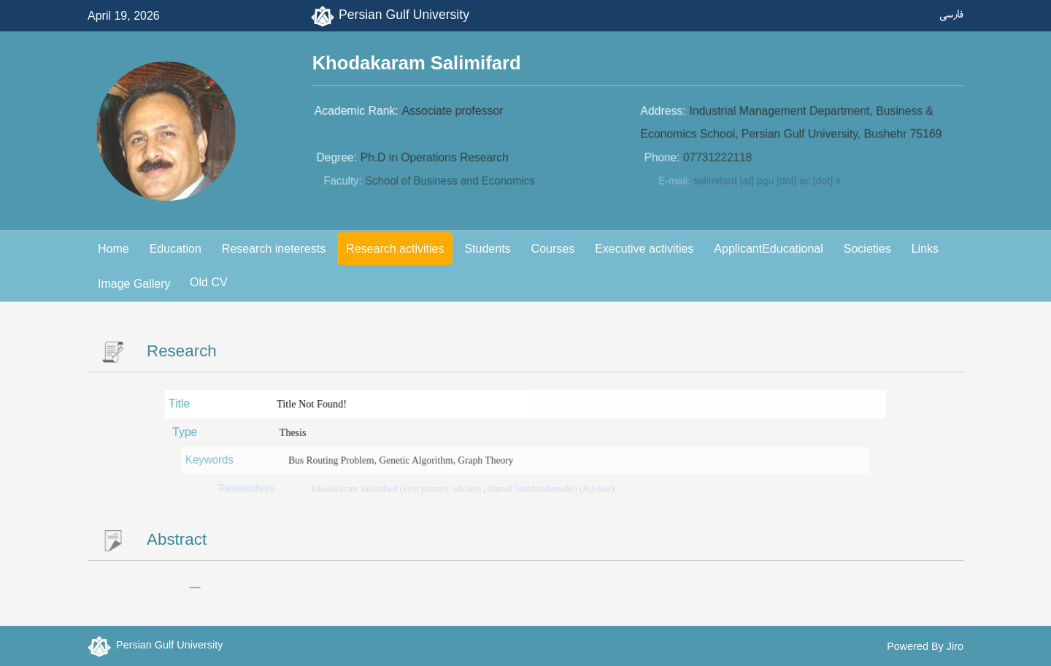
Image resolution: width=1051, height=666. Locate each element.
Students (487, 248)
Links (925, 248)
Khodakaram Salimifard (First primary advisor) (403, 489)
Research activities (395, 248)
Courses (553, 248)
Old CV (209, 282)
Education (175, 248)
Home (113, 248)
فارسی (951, 14)
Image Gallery (134, 284)
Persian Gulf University (404, 14)
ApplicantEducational (768, 248)
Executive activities (644, 248)
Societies (867, 248)
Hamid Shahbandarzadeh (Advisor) (550, 489)
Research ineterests (274, 248)
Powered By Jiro (925, 646)
